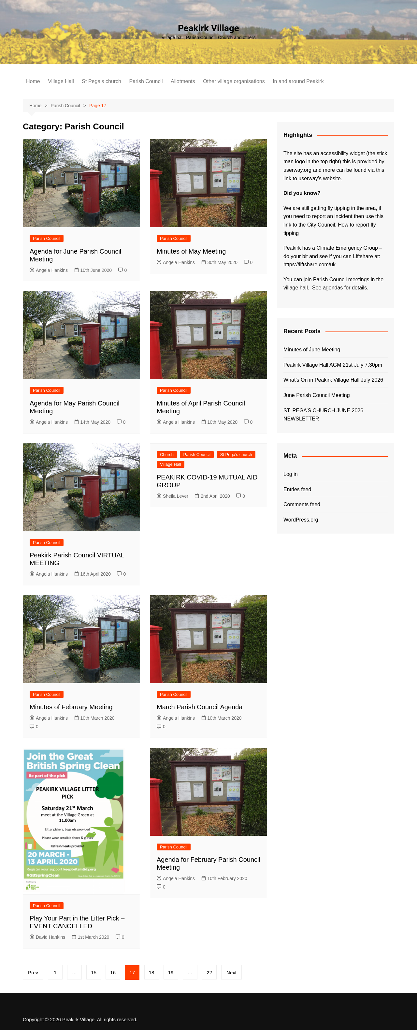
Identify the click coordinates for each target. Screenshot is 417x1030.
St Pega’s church (101, 81)
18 (152, 972)
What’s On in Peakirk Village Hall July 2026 (333, 380)
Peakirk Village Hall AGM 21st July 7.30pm (332, 365)
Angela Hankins (49, 270)
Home (33, 81)
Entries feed (297, 489)
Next (232, 972)
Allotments (183, 81)
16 (113, 972)
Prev (33, 972)
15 (94, 972)
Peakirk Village (208, 28)
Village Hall (61, 81)
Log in (290, 474)
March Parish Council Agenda (199, 707)
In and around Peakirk (298, 81)
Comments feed (301, 504)
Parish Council (146, 81)
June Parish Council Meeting (316, 395)
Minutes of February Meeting (71, 707)
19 (171, 972)
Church (167, 454)
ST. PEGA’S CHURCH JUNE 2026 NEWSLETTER (323, 415)
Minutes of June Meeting (311, 349)
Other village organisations (234, 81)
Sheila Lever (172, 496)
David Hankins (47, 937)
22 (210, 972)
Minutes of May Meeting (191, 251)
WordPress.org (300, 519)
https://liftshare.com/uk (309, 264)
